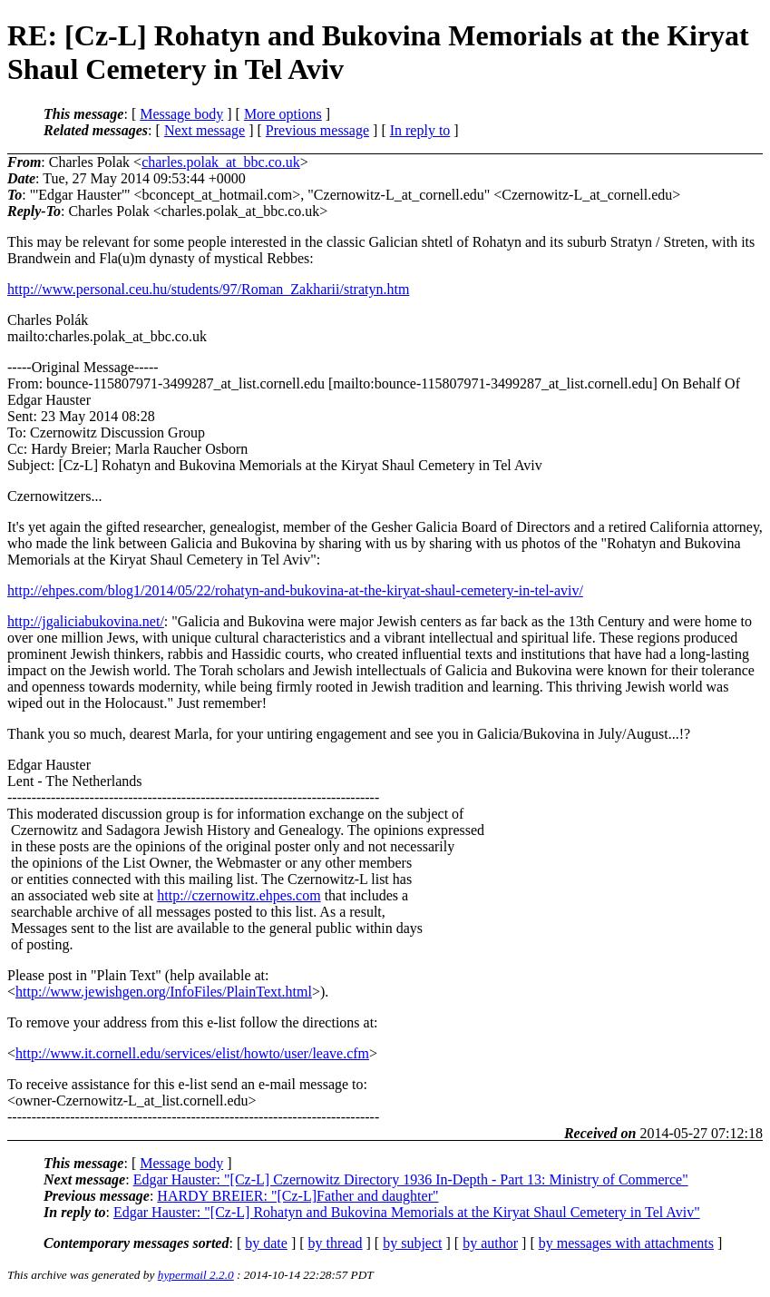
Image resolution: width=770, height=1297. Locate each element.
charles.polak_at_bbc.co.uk (220, 162)
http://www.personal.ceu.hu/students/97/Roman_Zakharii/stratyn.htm (208, 289)
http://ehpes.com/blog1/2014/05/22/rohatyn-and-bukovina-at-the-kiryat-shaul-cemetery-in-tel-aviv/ (295, 590)
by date (266, 1243)
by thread (335, 1243)
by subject (412, 1243)
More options (283, 114)
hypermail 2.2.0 (196, 1275)
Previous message (317, 130)
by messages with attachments (626, 1243)
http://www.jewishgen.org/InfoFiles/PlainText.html (163, 991)
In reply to (420, 130)
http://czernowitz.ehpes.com (238, 895)
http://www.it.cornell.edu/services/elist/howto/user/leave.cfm (192, 1053)
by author (490, 1243)
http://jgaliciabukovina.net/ (85, 621)
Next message (204, 130)
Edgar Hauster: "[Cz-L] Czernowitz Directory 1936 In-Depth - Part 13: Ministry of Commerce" (410, 1179)
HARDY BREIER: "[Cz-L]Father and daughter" (297, 1196)
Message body (181, 114)
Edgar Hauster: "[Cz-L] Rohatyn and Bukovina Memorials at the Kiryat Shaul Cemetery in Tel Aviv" (406, 1212)
